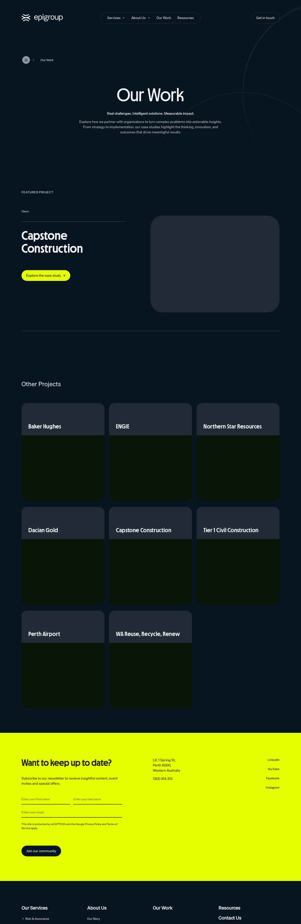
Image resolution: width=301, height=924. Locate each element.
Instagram (273, 787)
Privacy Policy (93, 824)
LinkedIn (274, 759)
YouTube (274, 768)
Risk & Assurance (37, 918)
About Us (97, 908)
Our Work (162, 908)
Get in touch (265, 18)
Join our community (41, 851)
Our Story (93, 918)
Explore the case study (46, 275)
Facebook (273, 778)
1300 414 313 (162, 778)
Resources (229, 908)
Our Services (35, 908)
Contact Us (229, 918)
